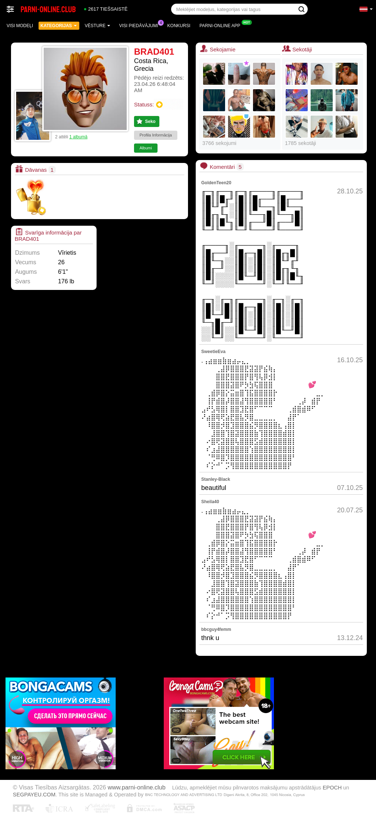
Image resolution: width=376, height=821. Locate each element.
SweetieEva (213, 351)
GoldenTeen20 (216, 182)
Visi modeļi (20, 25)
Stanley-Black (215, 479)
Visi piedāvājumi (140, 25)
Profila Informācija (156, 135)
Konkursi (179, 25)
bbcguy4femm (216, 629)
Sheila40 (210, 501)
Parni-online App (221, 25)
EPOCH (332, 788)
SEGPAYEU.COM (34, 795)
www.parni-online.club (136, 787)
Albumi (146, 148)
